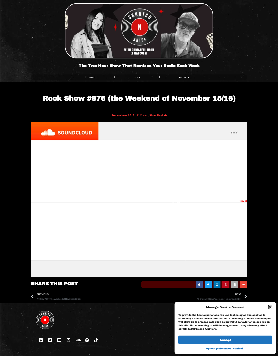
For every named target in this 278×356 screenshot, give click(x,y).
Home (92, 77)
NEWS (137, 77)
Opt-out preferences (218, 348)
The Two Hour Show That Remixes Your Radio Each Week (139, 66)
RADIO (184, 77)
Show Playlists (158, 115)
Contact (238, 348)
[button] (270, 307)
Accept (225, 340)
